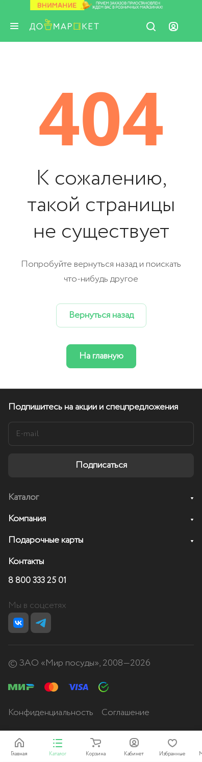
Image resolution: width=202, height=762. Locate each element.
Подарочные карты (45, 540)
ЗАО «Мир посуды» (59, 663)
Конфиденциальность (50, 712)
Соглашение (125, 712)
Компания (27, 518)
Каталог (23, 497)
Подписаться (101, 465)
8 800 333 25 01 (37, 581)
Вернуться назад (101, 315)
